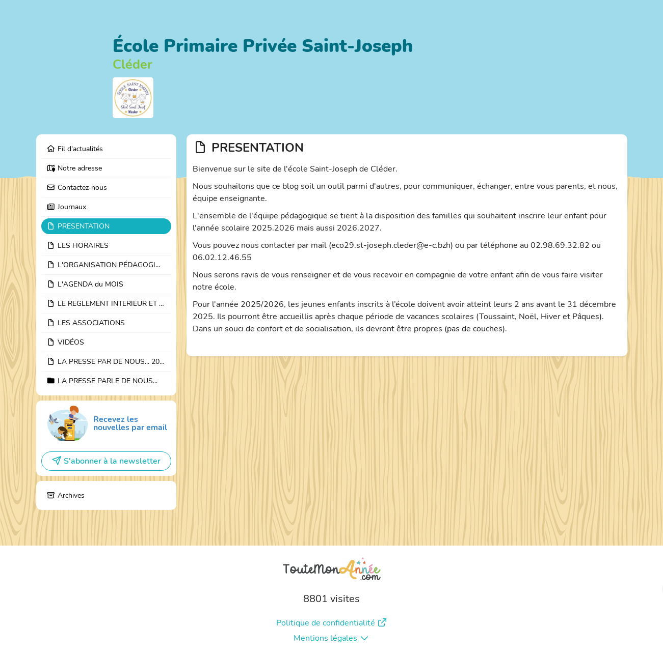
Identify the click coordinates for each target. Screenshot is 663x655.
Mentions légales (331, 638)
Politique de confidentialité (331, 623)
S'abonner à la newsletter (106, 461)
